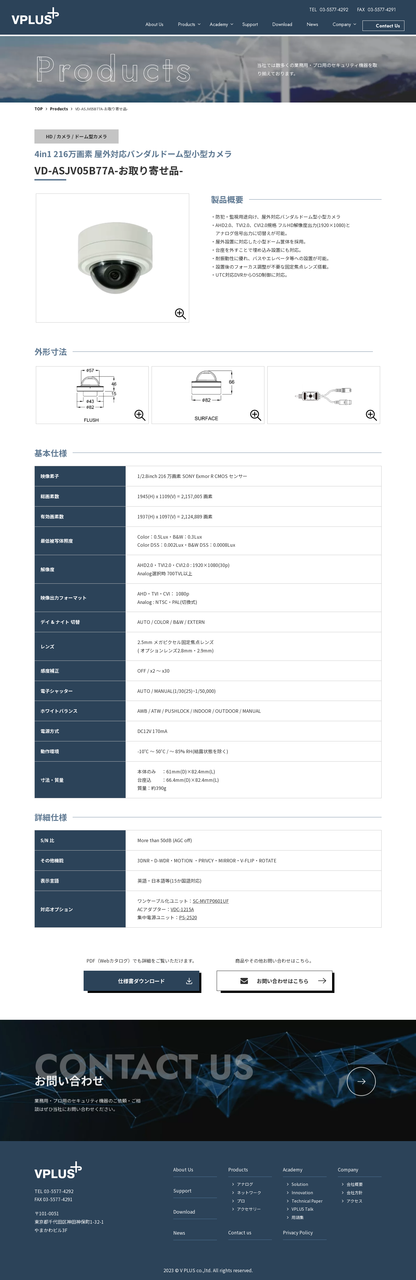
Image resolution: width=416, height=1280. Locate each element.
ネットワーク (249, 1192)
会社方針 (355, 1192)
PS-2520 (188, 917)
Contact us (239, 1232)
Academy (219, 24)
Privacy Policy (298, 1232)
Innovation (302, 1192)
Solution (300, 1184)
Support (250, 24)
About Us (154, 24)
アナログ (245, 1184)
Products (186, 24)
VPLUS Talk (302, 1209)
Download (282, 24)
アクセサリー (249, 1209)
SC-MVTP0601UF (211, 900)
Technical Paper (307, 1201)
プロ (241, 1201)
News (312, 24)
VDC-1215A (182, 909)
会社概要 (355, 1184)
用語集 (298, 1217)
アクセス (354, 1201)
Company (342, 24)
